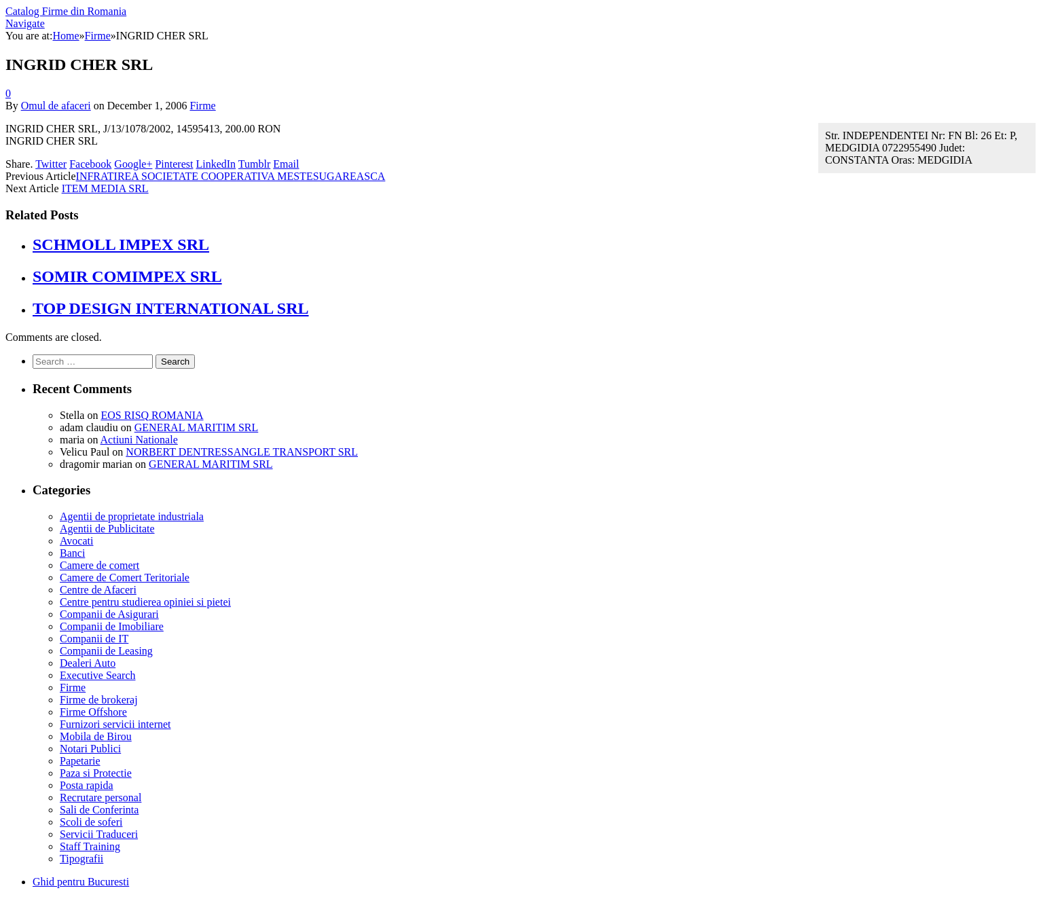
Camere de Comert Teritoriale (124, 577)
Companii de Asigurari (109, 614)
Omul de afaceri (56, 105)
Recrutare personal (100, 797)
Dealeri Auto (87, 663)
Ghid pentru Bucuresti (81, 881)
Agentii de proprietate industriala (132, 516)
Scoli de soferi (91, 822)
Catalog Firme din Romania (65, 11)
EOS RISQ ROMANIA (152, 415)
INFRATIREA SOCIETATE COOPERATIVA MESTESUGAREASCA (231, 176)
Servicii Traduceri (99, 834)
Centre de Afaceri (98, 589)
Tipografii (81, 858)
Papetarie (80, 761)
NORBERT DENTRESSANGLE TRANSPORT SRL (242, 452)
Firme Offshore (93, 712)
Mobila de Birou (96, 736)
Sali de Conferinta (99, 809)
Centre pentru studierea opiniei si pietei (145, 602)
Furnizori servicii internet (115, 724)
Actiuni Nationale (139, 439)
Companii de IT (94, 638)
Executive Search (98, 675)
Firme (202, 105)
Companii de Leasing (106, 651)
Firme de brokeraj (99, 699)
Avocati (76, 541)
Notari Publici (90, 748)
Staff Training (90, 846)
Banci (72, 553)
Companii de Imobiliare (112, 626)
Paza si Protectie (96, 773)
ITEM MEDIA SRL (105, 188)
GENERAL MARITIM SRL (196, 427)
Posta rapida (86, 785)
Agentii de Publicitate (107, 528)
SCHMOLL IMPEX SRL (121, 244)
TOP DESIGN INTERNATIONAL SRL (171, 308)
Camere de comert (99, 565)
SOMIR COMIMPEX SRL (127, 276)
